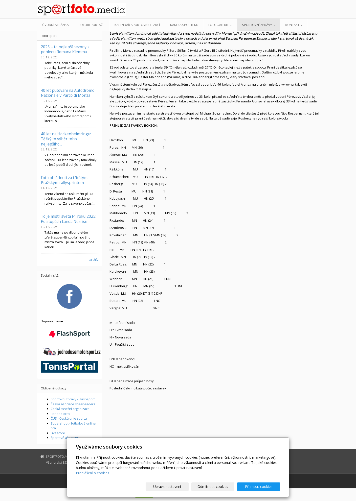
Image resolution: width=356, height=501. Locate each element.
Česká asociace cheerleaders (73, 404)
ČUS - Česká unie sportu (69, 418)
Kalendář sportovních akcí (137, 25)
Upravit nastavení (180, 486)
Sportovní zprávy (258, 25)
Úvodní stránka (55, 25)
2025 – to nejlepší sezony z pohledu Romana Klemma (65, 49)
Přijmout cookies (261, 486)
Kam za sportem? (184, 25)
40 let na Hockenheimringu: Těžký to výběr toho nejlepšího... (66, 139)
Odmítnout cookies (220, 486)
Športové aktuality (64, 437)
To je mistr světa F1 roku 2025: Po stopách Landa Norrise (68, 219)
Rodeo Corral (60, 413)
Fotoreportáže (91, 25)
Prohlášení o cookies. (93, 473)
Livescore (58, 433)
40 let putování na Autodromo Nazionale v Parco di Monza (67, 93)
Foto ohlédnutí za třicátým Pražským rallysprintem (64, 180)
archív (93, 259)
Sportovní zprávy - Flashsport (73, 399)
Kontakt (294, 25)
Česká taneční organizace (70, 408)
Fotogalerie (220, 25)
